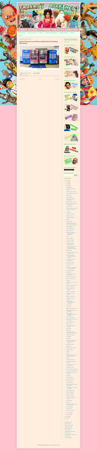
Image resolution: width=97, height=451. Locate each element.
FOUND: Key (69, 408)
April (67, 185)
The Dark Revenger (70, 270)
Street (67, 236)
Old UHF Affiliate (69, 238)
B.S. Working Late (70, 382)
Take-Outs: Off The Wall (71, 276)
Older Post (57, 79)
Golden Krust (67, 436)
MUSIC (41, 32)
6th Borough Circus (70, 379)
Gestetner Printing (70, 241)
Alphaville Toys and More (70, 431)
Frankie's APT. (67, 41)
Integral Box (68, 346)
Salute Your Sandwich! (70, 291)
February (68, 412)
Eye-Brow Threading (70, 214)
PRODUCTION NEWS (51, 32)
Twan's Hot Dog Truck (70, 278)
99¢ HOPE (68, 375)
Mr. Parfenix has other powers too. (70, 260)
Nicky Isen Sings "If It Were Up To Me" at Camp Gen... (71, 209)
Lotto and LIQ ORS (70, 367)
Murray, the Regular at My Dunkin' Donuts (71, 405)
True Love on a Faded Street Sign (70, 365)
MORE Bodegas (69, 377)
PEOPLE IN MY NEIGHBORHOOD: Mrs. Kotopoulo (71, 314)
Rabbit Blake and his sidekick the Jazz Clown (71, 333)
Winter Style (68, 195)
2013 (66, 180)
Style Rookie (67, 433)
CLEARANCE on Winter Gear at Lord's (71, 274)
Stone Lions (68, 306)
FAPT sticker (68, 272)
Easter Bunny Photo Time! (71, 308)
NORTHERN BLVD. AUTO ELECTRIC (71, 385)
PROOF (67, 353)
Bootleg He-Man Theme (71, 201)
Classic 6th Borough (70, 390)
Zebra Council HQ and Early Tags (70, 226)
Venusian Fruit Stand (70, 296)
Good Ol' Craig (69, 221)
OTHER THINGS (63, 32)
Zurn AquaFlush (69, 197)
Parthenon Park (69, 381)
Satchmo (68, 357)
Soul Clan (68, 402)
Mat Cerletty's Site (68, 428)
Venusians (68, 338)
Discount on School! (70, 410)
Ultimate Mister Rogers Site (70, 434)
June (67, 181)
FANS (20, 35)
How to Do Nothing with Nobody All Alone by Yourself (71, 341)
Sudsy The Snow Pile (70, 286)
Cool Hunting (67, 429)
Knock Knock (69, 323)
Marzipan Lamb (69, 215)
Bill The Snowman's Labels (71, 285)
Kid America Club (68, 422)
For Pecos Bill (69, 400)
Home (40, 79)
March (67, 187)
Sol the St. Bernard (70, 392)
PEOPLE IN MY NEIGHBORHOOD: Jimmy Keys (70, 302)
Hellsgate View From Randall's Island (70, 244)
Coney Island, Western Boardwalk (70, 199)
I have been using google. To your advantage (71, 268)
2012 (66, 416)
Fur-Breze (68, 265)
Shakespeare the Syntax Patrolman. (71, 311)
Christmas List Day (70, 395)
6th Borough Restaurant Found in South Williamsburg (71, 233)
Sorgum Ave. (68, 328)
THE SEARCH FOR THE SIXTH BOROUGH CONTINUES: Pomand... (71, 247)
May (67, 183)
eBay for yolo (67, 423)
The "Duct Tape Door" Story (71, 193)
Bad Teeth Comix (68, 426)
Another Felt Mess (70, 393)
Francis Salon (69, 206)
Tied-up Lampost (69, 263)
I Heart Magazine (68, 437)
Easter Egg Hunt (69, 230)
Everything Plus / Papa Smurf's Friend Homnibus (71, 224)
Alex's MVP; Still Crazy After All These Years (72, 253)
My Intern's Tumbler (69, 425)
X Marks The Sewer (70, 262)
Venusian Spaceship (70, 217)
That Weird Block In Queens (72, 369)
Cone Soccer (68, 305)
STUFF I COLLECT (32, 32)
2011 (66, 418)
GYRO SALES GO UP (70, 359)
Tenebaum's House (70, 240)
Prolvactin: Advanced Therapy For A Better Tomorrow (71, 256)
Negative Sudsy (69, 349)
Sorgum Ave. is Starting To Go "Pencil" (71, 320)
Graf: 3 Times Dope (70, 317)
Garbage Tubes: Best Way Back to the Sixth (71, 356)
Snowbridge (68, 336)
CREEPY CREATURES (71, 347)
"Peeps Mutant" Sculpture (71, 191)
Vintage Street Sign (70, 334)
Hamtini (67, 351)
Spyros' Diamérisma (70, 344)
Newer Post (22, 79)
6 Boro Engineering (70, 321)
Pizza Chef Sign (69, 406)
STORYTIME (21, 32)
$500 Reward (69, 250)
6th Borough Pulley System (71, 370)
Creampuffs (68, 212)
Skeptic (67, 219)
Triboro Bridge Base (70, 228)
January (68, 414)
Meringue (68, 280)
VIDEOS (72, 32)
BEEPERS (68, 330)
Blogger (58, 445)
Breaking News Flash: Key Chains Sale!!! (71, 204)
